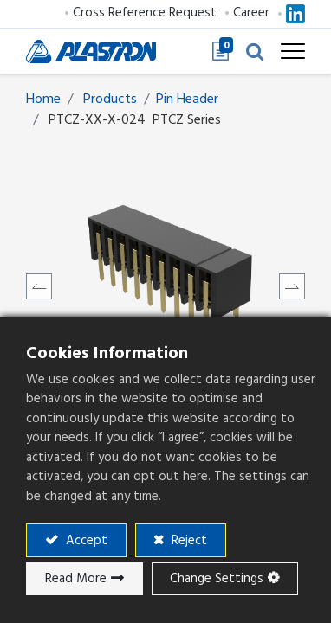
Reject (187, 540)
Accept (84, 540)
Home (43, 98)
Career (251, 12)
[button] (254, 51)
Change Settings (216, 578)
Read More (76, 578)
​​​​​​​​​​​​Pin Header (187, 98)
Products (110, 98)
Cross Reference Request (145, 12)
